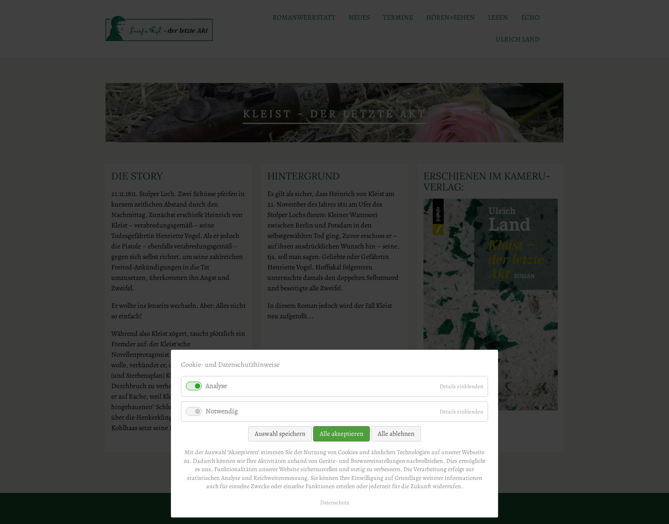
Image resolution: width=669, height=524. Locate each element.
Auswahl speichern (280, 433)
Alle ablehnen (396, 433)
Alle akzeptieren (341, 433)
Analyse (216, 386)
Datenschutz (334, 502)
